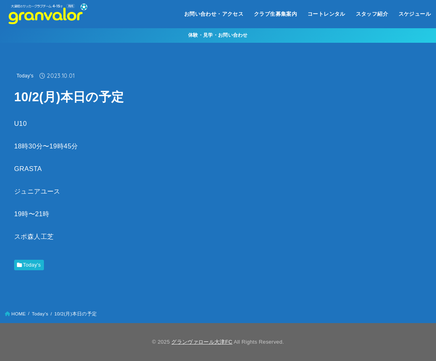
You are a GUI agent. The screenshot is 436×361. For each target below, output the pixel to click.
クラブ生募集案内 (275, 14)
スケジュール (415, 14)
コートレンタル (326, 14)
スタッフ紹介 (372, 14)
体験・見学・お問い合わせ (218, 35)
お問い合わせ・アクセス (214, 14)
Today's (25, 76)
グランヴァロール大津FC (201, 342)
